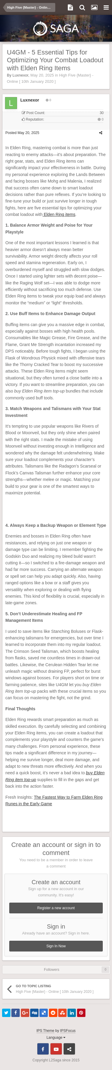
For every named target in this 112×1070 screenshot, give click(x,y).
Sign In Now (56, 946)
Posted (22, 133)
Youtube (56, 1049)
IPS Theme (45, 1031)
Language (56, 1037)
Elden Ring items (59, 214)
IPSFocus (68, 1031)
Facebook (43, 1049)
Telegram (69, 1049)
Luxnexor (20, 75)
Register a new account (56, 908)
